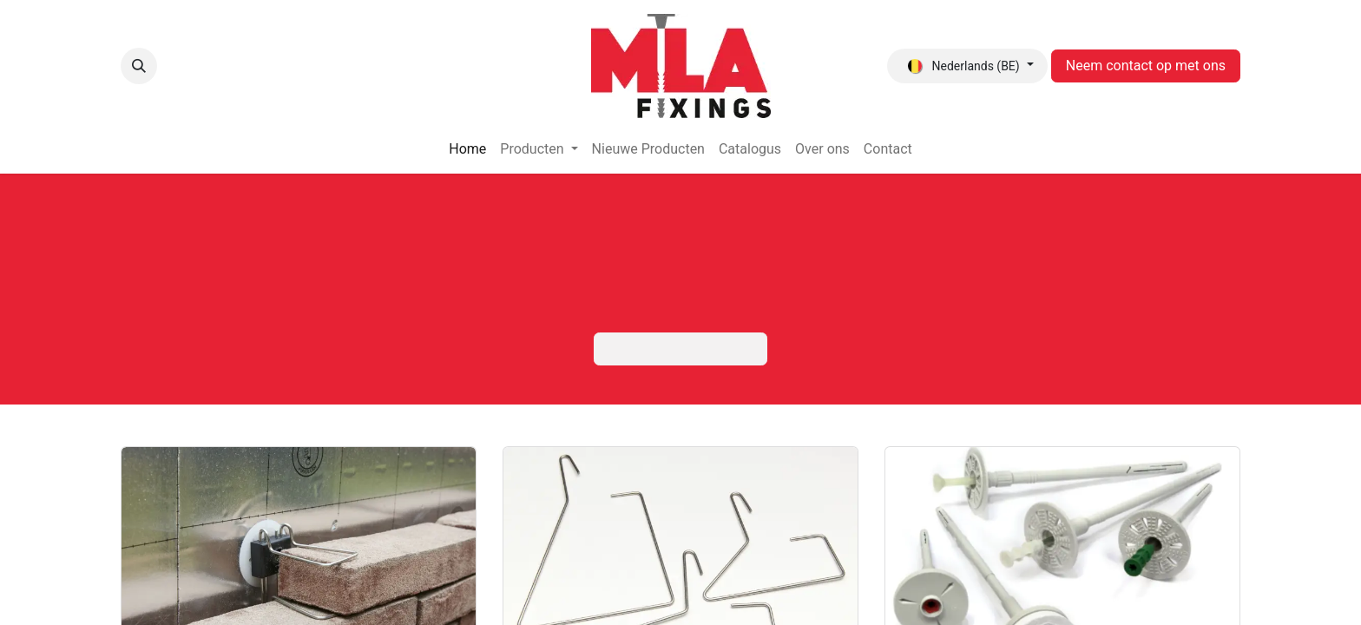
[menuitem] (467, 149)
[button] (139, 66)
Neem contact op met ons (1146, 65)
